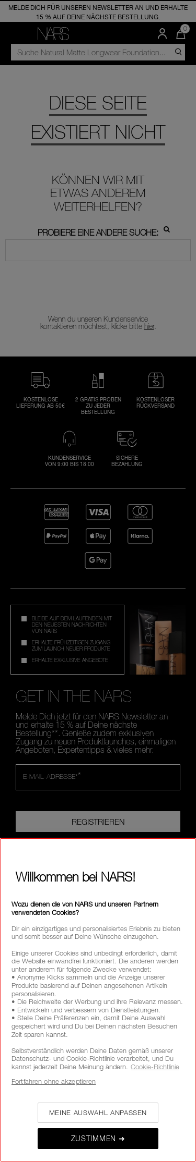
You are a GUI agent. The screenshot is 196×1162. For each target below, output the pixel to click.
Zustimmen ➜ (98, 1138)
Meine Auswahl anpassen (98, 1112)
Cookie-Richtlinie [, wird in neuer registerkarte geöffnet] (155, 1066)
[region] (98, 1000)
